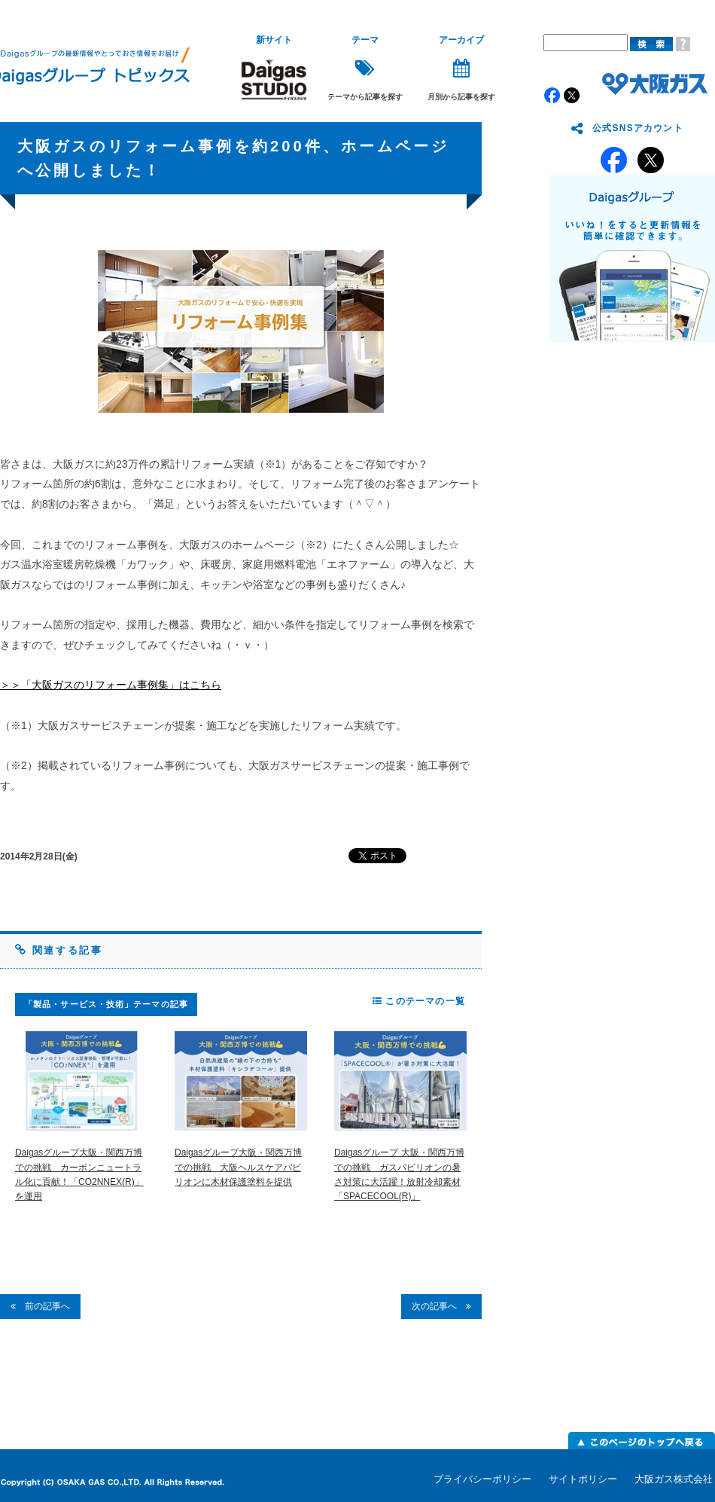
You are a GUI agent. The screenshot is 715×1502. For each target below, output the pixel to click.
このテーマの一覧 (419, 1001)
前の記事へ (40, 1306)
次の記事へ (441, 1306)
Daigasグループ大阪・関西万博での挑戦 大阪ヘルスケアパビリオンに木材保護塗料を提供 (238, 1166)
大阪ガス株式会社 (673, 1479)
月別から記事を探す (461, 68)
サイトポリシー (583, 1479)
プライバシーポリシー (482, 1479)
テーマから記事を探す (365, 68)
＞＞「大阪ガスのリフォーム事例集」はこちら (110, 685)
